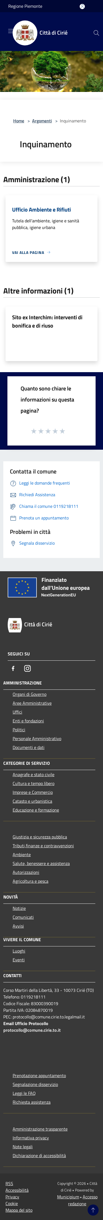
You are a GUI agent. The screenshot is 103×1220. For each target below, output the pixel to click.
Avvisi (18, 926)
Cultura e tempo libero (33, 783)
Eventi (19, 959)
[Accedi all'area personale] (82, 6)
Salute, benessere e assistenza (41, 863)
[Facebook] (13, 668)
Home (18, 120)
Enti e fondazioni (28, 720)
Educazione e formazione (36, 810)
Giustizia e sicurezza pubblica (40, 836)
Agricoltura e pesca (30, 881)
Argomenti (42, 120)
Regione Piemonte (25, 6)
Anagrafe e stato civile (33, 774)
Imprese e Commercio (33, 792)
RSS (9, 1183)
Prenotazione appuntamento (39, 1075)
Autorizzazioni (26, 872)
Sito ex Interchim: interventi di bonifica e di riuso (47, 321)
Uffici (17, 712)
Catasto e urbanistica (32, 801)
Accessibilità (17, 1190)
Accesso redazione (83, 1200)
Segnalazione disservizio (35, 1084)
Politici (19, 729)
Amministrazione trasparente (40, 1129)
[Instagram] (27, 668)
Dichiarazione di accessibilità (39, 1155)
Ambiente (22, 854)
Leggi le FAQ (24, 1093)
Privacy (12, 1196)
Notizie (19, 908)
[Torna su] (93, 1210)
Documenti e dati (28, 747)
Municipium (68, 1196)
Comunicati (23, 917)
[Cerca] (96, 33)
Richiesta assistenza (32, 1102)
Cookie (11, 1203)
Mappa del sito (18, 1210)
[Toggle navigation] (11, 31)
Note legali (23, 1146)
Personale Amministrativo (37, 738)
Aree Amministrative (32, 703)
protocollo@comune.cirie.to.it (32, 1030)
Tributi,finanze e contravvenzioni (43, 845)
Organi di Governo (29, 694)
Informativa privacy (31, 1137)
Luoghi (19, 951)
